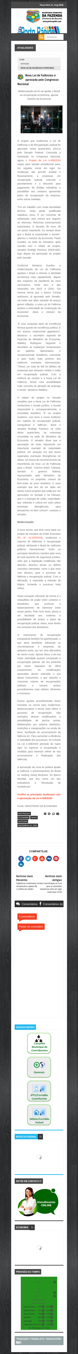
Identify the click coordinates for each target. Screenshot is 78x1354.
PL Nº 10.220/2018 (30, 537)
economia (23, 817)
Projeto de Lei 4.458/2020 (45, 160)
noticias (25, 64)
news (34, 817)
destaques (24, 814)
